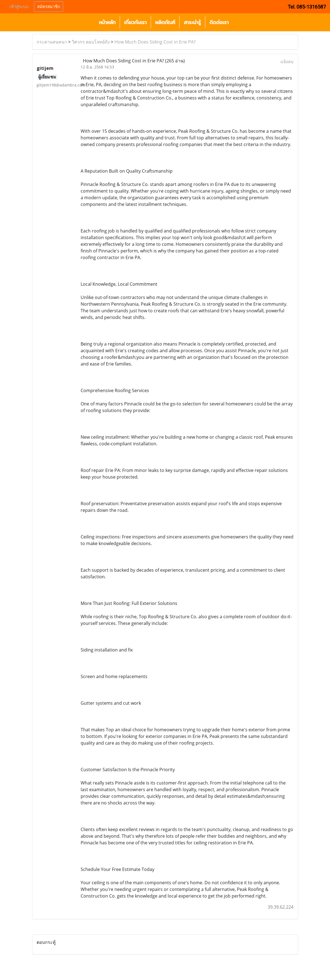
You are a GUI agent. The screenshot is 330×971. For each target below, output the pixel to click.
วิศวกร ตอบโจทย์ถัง (91, 42)
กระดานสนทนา (52, 42)
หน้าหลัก (107, 22)
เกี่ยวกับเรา (135, 22)
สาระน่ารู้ (192, 22)
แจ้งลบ (286, 61)
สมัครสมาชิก (48, 6)
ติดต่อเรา (219, 22)
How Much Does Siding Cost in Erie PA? (155, 42)
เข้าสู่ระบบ (19, 6)
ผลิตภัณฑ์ (165, 22)
